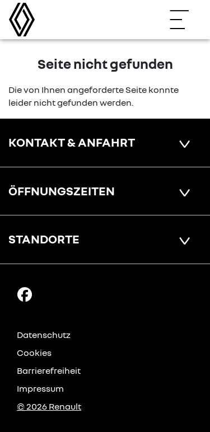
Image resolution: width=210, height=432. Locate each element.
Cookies (34, 352)
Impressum (40, 388)
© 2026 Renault (49, 406)
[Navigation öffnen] (185, 19)
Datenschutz (44, 334)
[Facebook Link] (25, 293)
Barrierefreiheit (49, 370)
